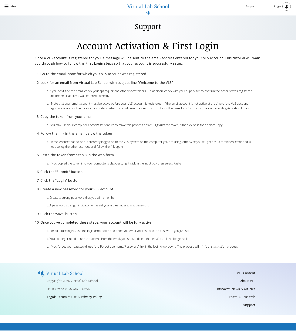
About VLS (247, 281)
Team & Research (241, 298)
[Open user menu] (282, 6)
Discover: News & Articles (235, 289)
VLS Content (246, 273)
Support (251, 6)
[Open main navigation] (11, 6)
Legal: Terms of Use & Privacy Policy (75, 297)
